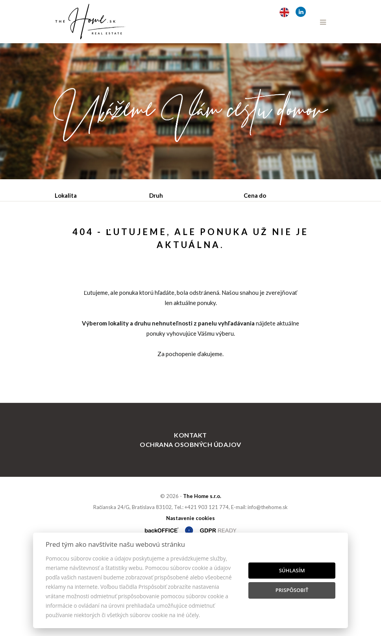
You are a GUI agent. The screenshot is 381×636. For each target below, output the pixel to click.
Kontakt (190, 518)
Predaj (79, 236)
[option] (190, 111)
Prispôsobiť (292, 590)
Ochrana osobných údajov (190, 527)
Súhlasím (292, 570)
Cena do (255, 195)
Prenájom (128, 236)
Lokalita (66, 195)
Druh (156, 195)
